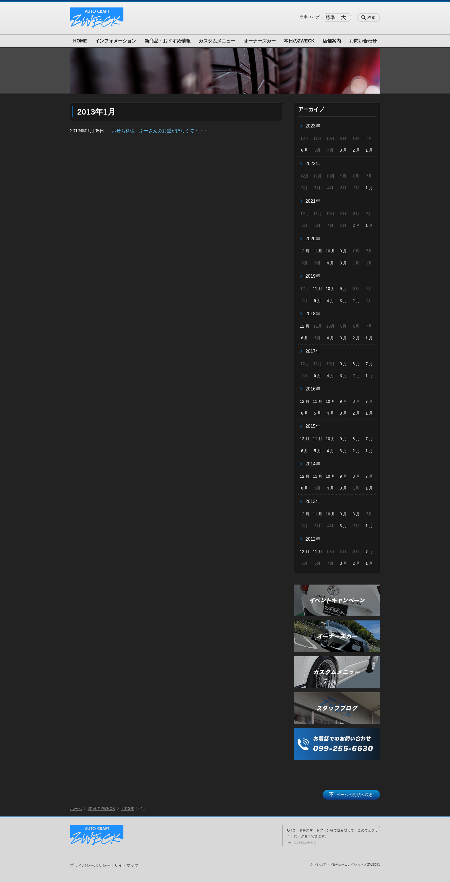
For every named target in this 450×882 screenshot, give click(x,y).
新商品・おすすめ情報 (168, 40)
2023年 (312, 125)
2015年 (312, 426)
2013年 (312, 501)
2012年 (312, 539)
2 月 (356, 150)
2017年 (312, 351)
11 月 (317, 251)
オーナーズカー (260, 40)
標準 (330, 17)
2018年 (312, 313)
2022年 (312, 163)
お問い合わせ (363, 40)
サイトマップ (126, 865)
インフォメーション (115, 40)
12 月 (304, 251)
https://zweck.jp (304, 842)
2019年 (312, 276)
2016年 (312, 388)
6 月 (305, 150)
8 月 (356, 363)
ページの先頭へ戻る (355, 794)
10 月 (330, 251)
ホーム (76, 808)
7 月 (369, 363)
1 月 (369, 150)
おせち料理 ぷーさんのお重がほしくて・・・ (160, 130)
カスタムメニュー (217, 40)
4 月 (330, 263)
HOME (80, 40)
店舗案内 (332, 40)
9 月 (343, 251)
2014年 (312, 463)
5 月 (317, 300)
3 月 (343, 150)
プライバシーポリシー (90, 865)
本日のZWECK (299, 40)
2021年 (312, 201)
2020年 (312, 238)
